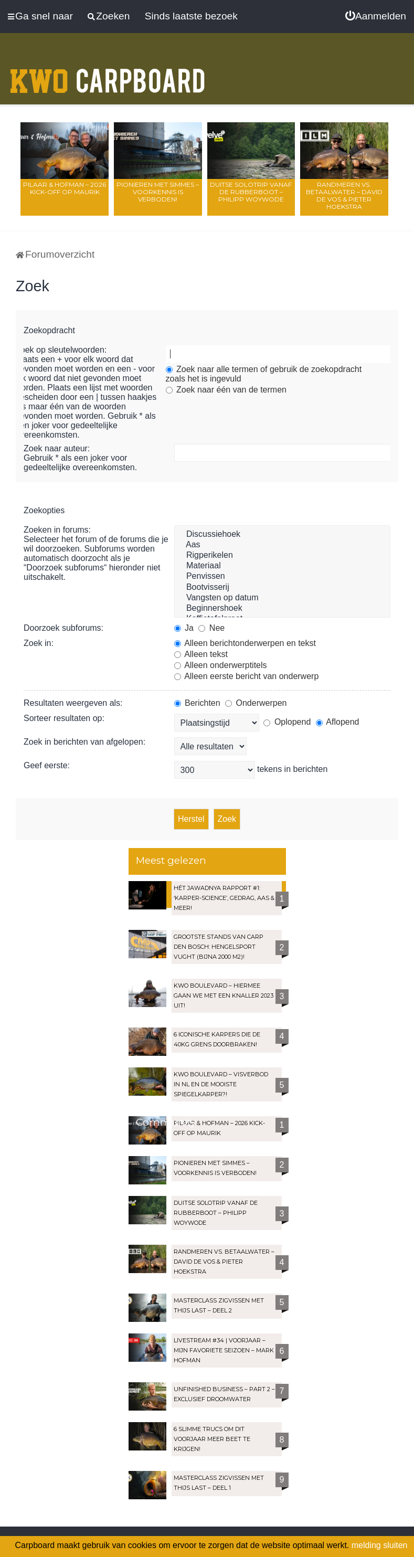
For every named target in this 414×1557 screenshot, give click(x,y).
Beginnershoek (282, 608)
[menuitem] (375, 16)
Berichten (197, 702)
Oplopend (287, 721)
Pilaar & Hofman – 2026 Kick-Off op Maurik (64, 188)
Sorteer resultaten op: (64, 718)
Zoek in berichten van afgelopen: (84, 741)
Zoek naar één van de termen (226, 389)
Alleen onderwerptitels (220, 665)
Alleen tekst (201, 654)
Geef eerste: (47, 765)
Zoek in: (39, 643)
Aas (282, 545)
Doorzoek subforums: (63, 627)
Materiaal (282, 566)
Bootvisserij (282, 587)
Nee (211, 627)
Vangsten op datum (282, 598)
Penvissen (282, 576)
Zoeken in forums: (57, 529)
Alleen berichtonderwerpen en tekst (245, 643)
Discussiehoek (282, 534)
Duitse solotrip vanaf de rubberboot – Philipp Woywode (251, 192)
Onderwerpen (255, 702)
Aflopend (337, 721)
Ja (184, 627)
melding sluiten (380, 1545)
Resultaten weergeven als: (73, 702)
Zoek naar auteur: (57, 448)
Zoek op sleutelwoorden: (61, 349)
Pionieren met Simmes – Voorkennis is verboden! (157, 192)
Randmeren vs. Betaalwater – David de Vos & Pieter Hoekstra (344, 195)
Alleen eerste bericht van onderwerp (246, 676)
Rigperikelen (282, 555)
